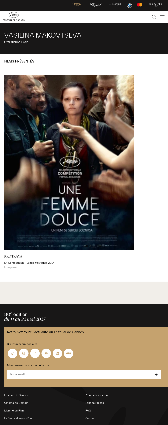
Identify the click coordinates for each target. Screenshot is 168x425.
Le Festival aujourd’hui (18, 418)
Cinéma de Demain (16, 402)
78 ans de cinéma (96, 395)
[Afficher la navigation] (162, 17)
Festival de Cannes (16, 395)
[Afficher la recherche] (154, 17)
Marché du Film (14, 410)
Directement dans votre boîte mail (28, 365)
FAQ (88, 410)
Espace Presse (94, 402)
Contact (90, 418)
